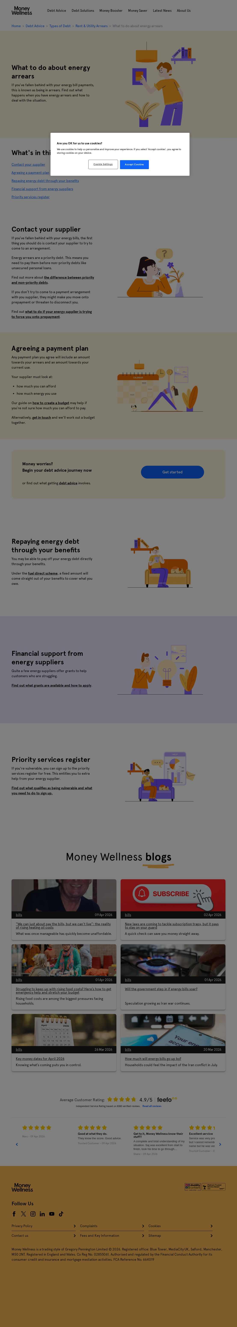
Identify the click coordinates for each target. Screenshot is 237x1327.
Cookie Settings (103, 164)
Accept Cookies (134, 164)
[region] (120, 154)
